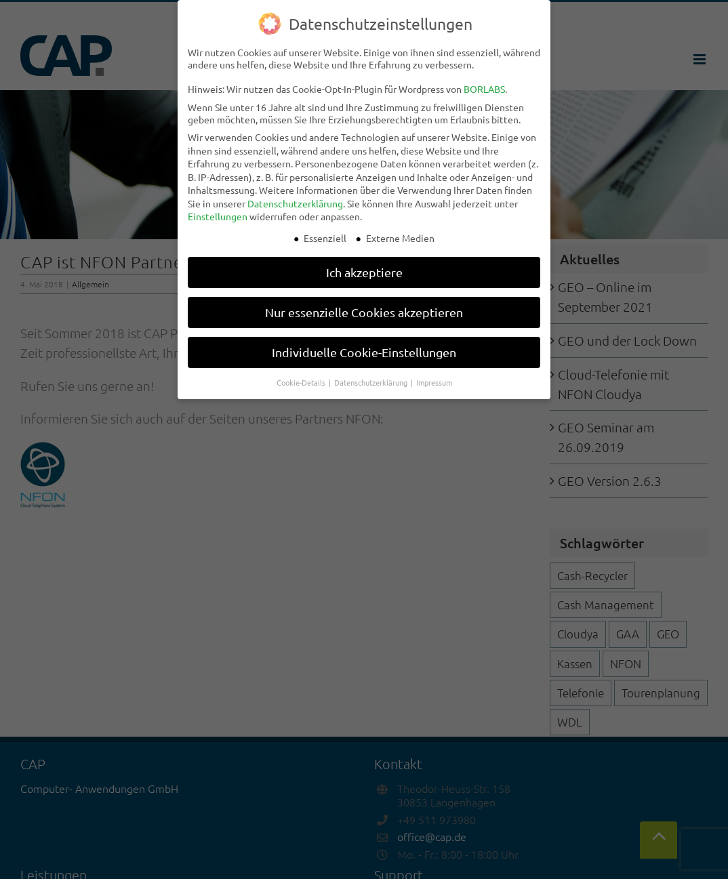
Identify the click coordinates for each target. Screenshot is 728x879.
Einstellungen (217, 216)
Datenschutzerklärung (295, 203)
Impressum (434, 382)
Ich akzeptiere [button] (364, 272)
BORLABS (484, 89)
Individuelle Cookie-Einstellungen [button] (364, 352)
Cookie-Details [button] (302, 382)
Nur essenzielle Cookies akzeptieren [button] (364, 312)
